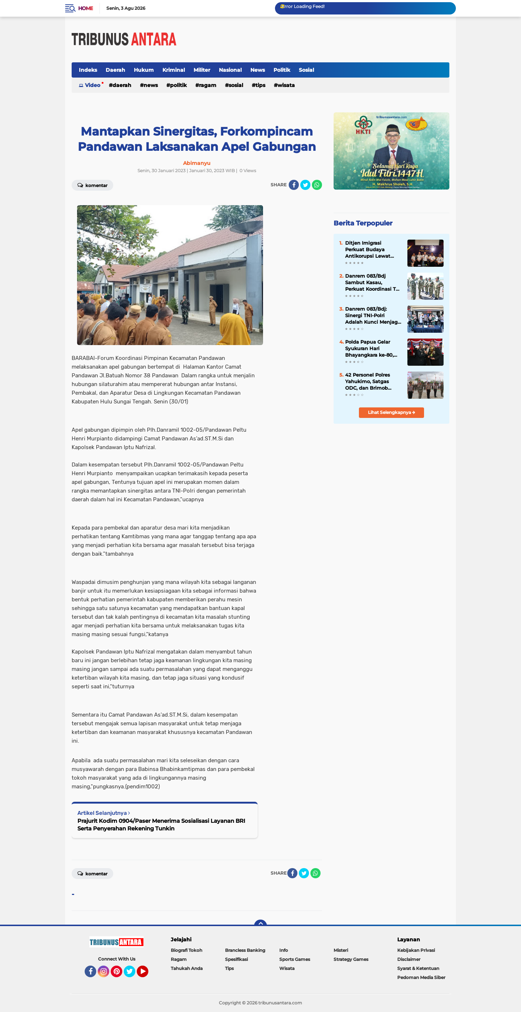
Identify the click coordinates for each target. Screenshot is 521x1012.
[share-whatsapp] (317, 185)
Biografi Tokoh (186, 950)
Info (283, 950)
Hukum (144, 70)
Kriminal (173, 70)
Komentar (92, 185)
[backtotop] (260, 926)
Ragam (207, 85)
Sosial (306, 70)
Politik (282, 70)
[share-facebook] (294, 185)
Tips (260, 85)
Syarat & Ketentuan (418, 968)
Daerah (115, 70)
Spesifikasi (236, 959)
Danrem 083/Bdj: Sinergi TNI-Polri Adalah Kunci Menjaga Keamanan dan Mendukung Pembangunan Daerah (373, 315)
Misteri (341, 950)
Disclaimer (408, 959)
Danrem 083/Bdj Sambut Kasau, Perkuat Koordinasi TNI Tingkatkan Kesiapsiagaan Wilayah (373, 283)
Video (92, 85)
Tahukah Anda (187, 968)
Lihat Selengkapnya (391, 412)
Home (85, 8)
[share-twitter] (305, 185)
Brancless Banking (245, 950)
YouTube (147, 975)
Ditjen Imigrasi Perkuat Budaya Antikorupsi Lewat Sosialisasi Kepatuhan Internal (372, 250)
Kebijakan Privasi (416, 950)
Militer (202, 70)
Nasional (230, 70)
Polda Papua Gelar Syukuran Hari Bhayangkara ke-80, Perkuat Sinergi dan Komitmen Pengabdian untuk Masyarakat (369, 348)
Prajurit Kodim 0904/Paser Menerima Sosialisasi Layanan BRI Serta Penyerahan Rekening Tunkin (161, 824)
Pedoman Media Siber (421, 977)
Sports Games (294, 959)
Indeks (88, 70)
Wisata (286, 85)
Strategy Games (351, 959)
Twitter (133, 975)
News (257, 70)
